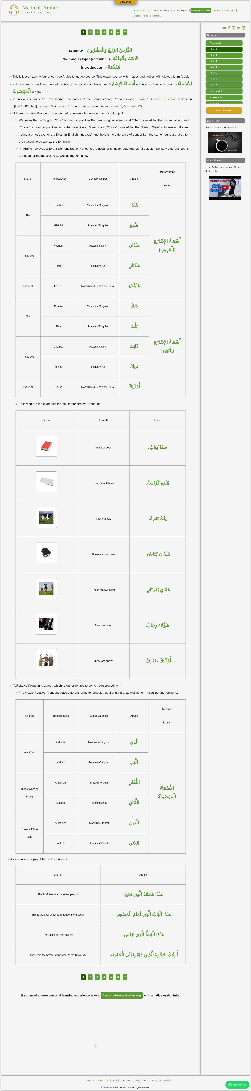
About (145, 10)
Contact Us (157, 16)
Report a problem (224, 110)
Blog (146, 16)
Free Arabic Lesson (160, 10)
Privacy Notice (141, 1080)
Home (135, 10)
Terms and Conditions (162, 1080)
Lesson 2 (157, 99)
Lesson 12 (134, 106)
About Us (90, 1080)
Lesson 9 (116, 106)
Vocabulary (229, 10)
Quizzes (136, 16)
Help (114, 1080)
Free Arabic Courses (200, 10)
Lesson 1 (142, 99)
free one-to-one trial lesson (122, 995)
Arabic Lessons (180, 10)
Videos (217, 10)
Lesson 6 (173, 99)
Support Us (103, 1080)
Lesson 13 (46, 106)
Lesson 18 (64, 106)
